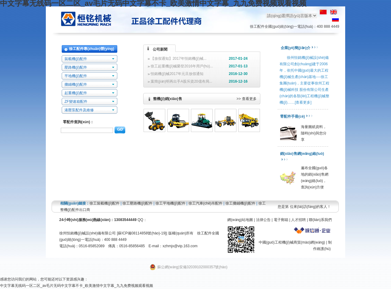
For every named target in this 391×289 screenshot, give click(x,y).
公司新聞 (160, 49)
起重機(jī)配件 (75, 93)
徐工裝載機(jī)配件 (104, 203)
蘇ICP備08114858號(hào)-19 (141, 233)
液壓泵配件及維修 (79, 110)
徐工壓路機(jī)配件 (137, 203)
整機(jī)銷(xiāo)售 (167, 99)
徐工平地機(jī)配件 (170, 203)
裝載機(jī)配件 (75, 59)
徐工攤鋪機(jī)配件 (240, 203)
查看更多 (249, 99)
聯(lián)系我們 (320, 220)
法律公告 (263, 220)
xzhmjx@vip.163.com (180, 246)
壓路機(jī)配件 (75, 67)
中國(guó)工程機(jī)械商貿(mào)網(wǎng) (292, 242)
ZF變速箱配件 (75, 101)
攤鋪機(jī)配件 (75, 84)
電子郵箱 (281, 220)
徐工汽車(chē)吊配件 (205, 203)
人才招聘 (298, 220)
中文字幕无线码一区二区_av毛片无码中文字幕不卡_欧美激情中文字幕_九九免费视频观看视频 (76, 286)
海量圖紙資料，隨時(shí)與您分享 (314, 133)
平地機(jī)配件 (75, 76)
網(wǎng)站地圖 (240, 220)
